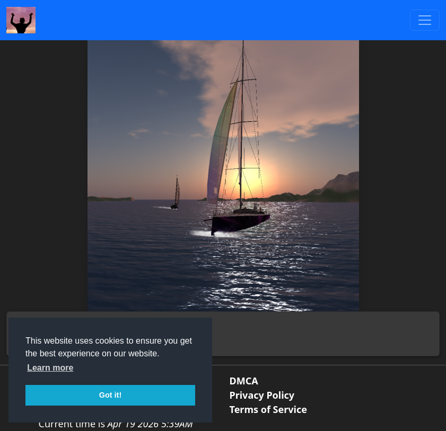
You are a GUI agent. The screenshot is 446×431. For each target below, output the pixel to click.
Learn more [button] (50, 367)
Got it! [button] (110, 395)
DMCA (244, 380)
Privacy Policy (262, 395)
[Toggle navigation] (425, 20)
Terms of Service (268, 409)
